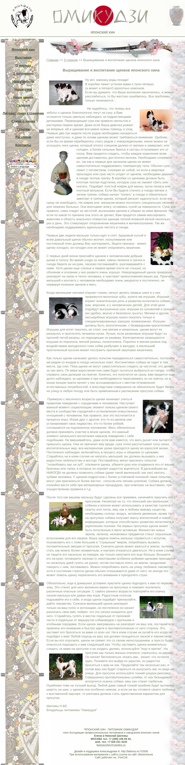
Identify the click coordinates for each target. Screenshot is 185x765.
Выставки (23, 57)
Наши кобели (23, 81)
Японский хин (23, 49)
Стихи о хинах (23, 121)
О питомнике (23, 73)
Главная (52, 60)
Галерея (23, 105)
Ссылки (23, 129)
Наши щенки (23, 97)
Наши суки (23, 89)
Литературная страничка (23, 113)
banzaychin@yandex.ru (111, 745)
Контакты (23, 145)
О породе (23, 65)
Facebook (23, 137)
